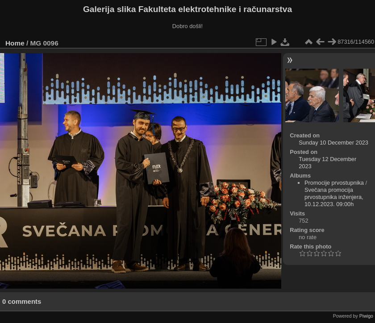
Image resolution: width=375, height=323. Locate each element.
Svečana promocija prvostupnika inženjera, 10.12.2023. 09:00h (333, 196)
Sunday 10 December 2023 (333, 142)
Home (15, 43)
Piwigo (366, 316)
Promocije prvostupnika (334, 182)
